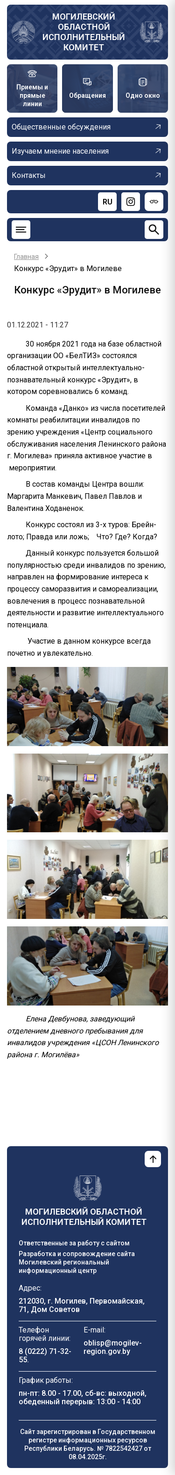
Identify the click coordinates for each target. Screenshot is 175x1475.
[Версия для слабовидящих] (154, 201)
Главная (26, 256)
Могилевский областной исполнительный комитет (83, 32)
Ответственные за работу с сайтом (74, 1243)
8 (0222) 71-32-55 (45, 1355)
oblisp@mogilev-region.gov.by (113, 1347)
